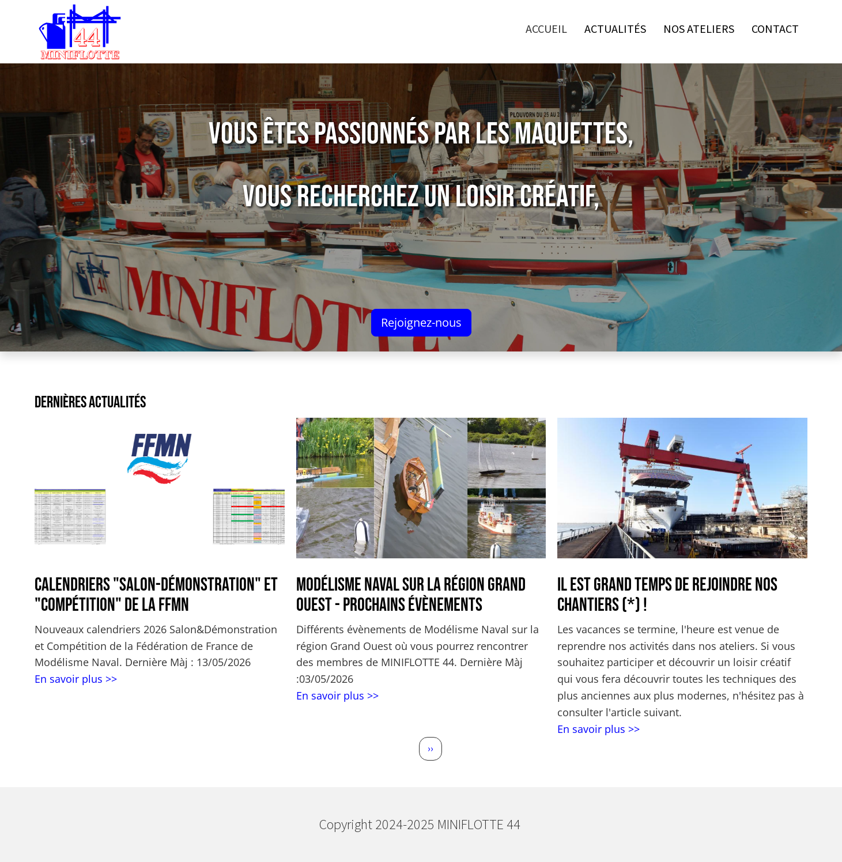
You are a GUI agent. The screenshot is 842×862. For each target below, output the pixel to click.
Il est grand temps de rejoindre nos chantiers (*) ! (667, 595)
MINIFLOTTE (479, 824)
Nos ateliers (698, 28)
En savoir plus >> (76, 679)
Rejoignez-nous (421, 322)
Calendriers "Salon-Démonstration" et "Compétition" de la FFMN (156, 595)
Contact (775, 28)
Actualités (615, 28)
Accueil (546, 28)
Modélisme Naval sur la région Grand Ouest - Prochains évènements (411, 595)
